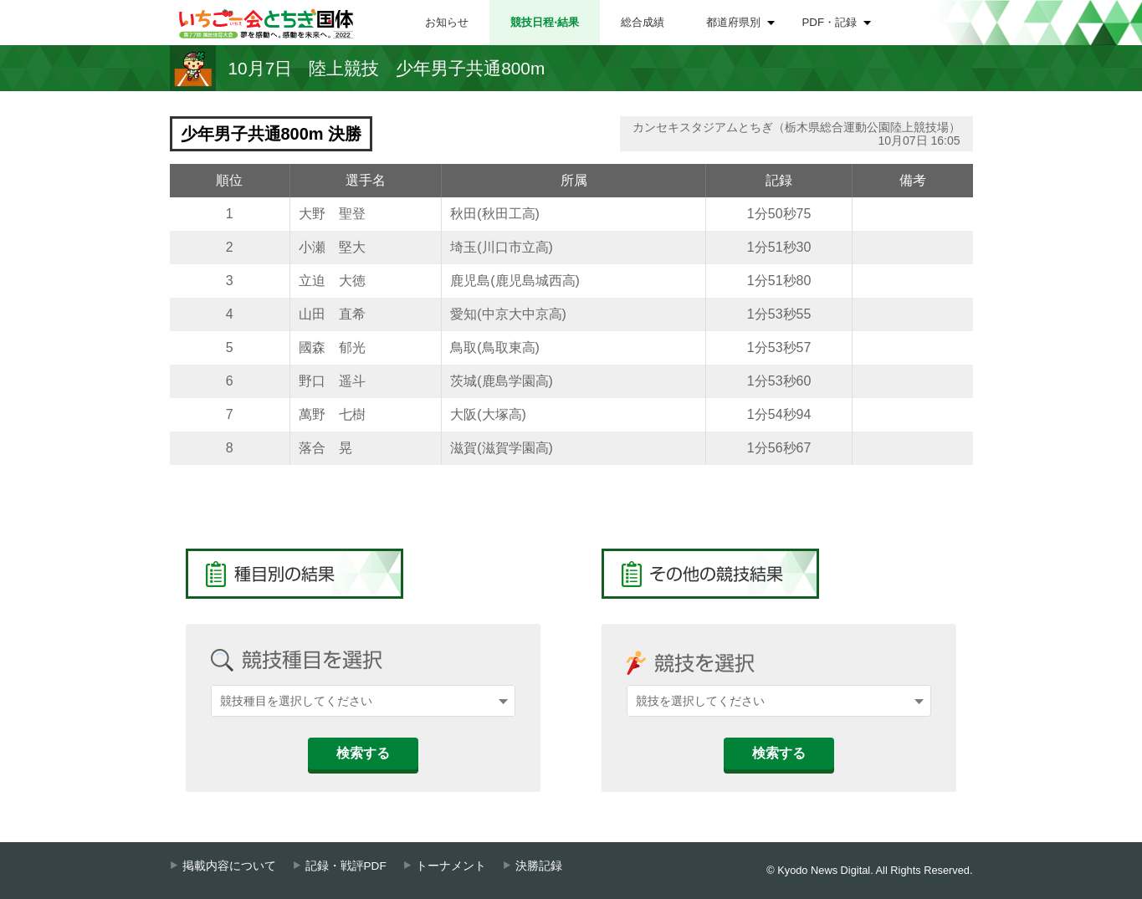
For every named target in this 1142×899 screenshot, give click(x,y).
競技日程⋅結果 (544, 22)
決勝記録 (538, 866)
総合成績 (642, 22)
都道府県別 (733, 22)
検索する (363, 753)
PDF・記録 (830, 22)
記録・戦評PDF (346, 866)
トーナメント (451, 866)
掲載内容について (229, 866)
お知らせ (447, 22)
